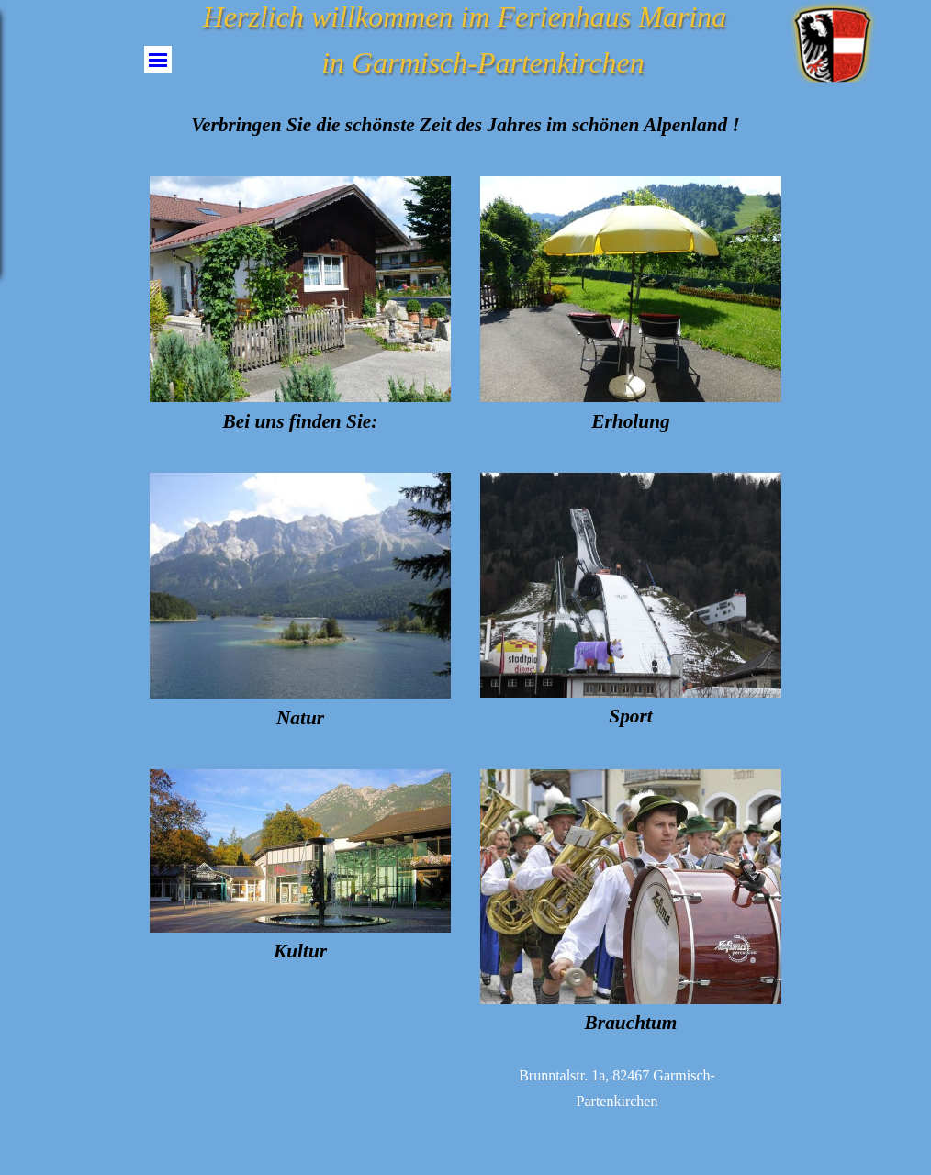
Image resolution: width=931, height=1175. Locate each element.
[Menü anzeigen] (158, 59)
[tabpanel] (465, 125)
